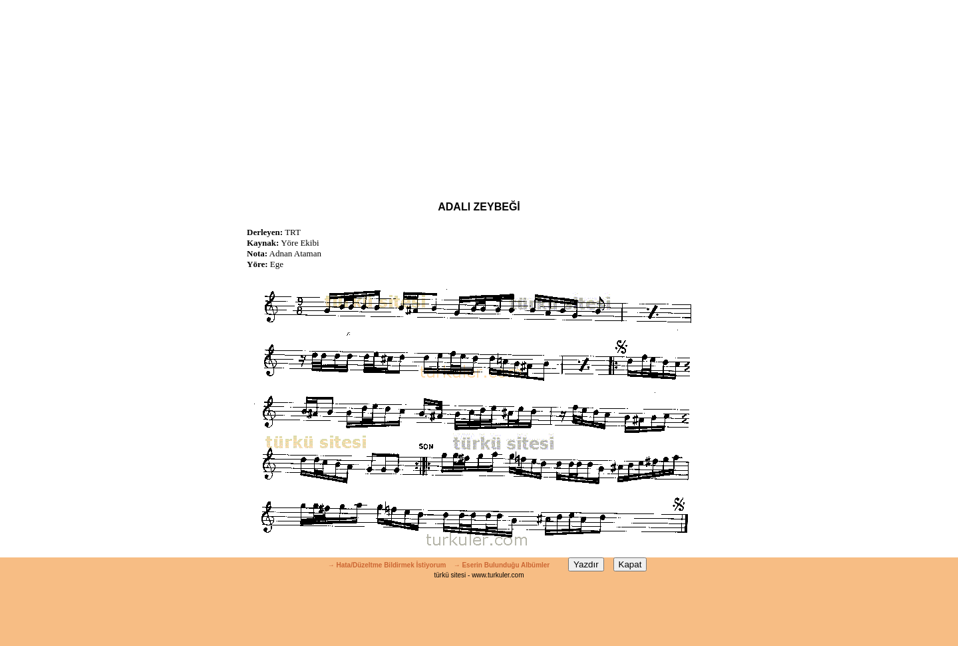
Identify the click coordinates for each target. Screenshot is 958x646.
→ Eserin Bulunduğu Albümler (503, 565)
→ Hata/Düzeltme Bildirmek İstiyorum (387, 565)
